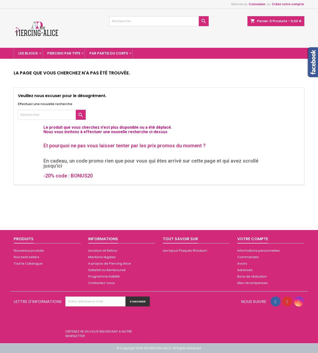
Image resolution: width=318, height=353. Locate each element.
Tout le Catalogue (28, 263)
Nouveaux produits (29, 250)
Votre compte (252, 239)
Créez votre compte (288, 4)
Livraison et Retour (103, 250)
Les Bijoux (28, 53)
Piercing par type (63, 53)
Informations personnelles (258, 250)
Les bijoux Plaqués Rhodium (185, 250)
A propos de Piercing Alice (109, 263)
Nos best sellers (26, 257)
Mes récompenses (252, 283)
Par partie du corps (108, 53)
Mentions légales (102, 257)
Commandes (248, 257)
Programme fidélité (104, 276)
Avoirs (242, 263)
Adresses (245, 270)
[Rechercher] (159, 21)
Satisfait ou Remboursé (107, 270)
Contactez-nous (101, 283)
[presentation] (103, 318)
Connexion (257, 4)
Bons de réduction (252, 276)
